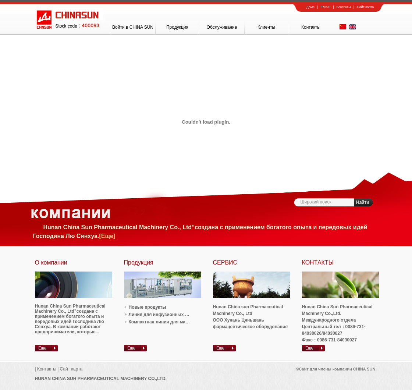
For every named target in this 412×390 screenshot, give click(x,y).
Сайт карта (365, 7)
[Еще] (107, 236)
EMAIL (325, 7)
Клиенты (266, 27)
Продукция (177, 27)
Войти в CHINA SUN (132, 27)
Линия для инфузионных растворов (168, 314)
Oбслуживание (222, 27)
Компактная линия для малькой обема (171, 322)
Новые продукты (147, 307)
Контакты (344, 7)
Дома (310, 7)
